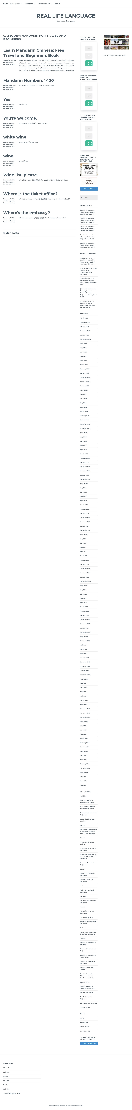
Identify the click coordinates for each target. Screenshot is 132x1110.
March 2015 (84, 738)
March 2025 (84, 365)
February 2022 (84, 509)
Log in (82, 1018)
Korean (82, 907)
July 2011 (83, 776)
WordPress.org (85, 1031)
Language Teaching (86, 917)
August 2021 (84, 534)
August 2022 (84, 483)
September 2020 (85, 581)
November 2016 (85, 666)
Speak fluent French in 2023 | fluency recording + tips (88, 282)
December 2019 (85, 619)
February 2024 (85, 415)
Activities (83, 796)
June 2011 (83, 781)
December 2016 (85, 662)
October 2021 (84, 526)
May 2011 (83, 785)
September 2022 (85, 479)
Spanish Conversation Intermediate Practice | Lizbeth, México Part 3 (87, 212)
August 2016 (84, 679)
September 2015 (85, 717)
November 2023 (85, 428)
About (57, 4)
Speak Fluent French (86, 992)
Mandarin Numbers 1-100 (28, 80)
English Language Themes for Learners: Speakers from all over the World (88, 831)
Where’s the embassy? (26, 212)
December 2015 (85, 709)
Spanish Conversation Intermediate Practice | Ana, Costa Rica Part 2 (87, 245)
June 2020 (83, 594)
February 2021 (84, 560)
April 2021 (83, 551)
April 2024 (83, 407)
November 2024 (85, 382)
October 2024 (84, 386)
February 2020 (85, 611)
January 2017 (84, 658)
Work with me (44, 4)
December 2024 (85, 377)
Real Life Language (66, 16)
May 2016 (83, 692)
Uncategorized (85, 1007)
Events (5, 1085)
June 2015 (83, 730)
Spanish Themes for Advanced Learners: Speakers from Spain (87, 976)
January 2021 (84, 564)
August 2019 (84, 636)
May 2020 (83, 598)
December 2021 (85, 517)
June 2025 (83, 352)
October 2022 (84, 475)
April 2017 (83, 645)
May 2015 (83, 734)
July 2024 (83, 394)
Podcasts (29, 4)
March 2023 (84, 454)
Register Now (90, 63)
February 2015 (84, 743)
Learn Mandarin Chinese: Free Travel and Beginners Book (33, 53)
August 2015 (84, 721)
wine (8, 156)
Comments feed (85, 1026)
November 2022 (85, 471)
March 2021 (83, 556)
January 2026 (84, 326)
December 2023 (85, 424)
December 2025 (85, 331)
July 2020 (83, 590)
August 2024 (84, 390)
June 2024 (83, 398)
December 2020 (85, 568)
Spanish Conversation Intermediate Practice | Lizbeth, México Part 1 (87, 228)
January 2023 (84, 462)
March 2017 (84, 649)
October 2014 (84, 747)
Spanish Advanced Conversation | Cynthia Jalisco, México (87, 305)
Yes (6, 99)
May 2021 (83, 547)
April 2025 (83, 360)
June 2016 (83, 687)
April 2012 (83, 760)
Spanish (82, 938)
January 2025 (84, 373)
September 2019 (85, 632)
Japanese (83, 896)
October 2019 (84, 628)
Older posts (11, 232)
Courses (6, 1080)
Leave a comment (8, 64)
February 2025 (85, 369)
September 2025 (85, 339)
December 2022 (85, 466)
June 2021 (83, 543)
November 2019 (85, 624)
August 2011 (84, 772)
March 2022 (84, 505)
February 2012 (84, 764)
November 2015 (85, 713)
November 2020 (85, 573)
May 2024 (83, 403)
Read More (70, 70)
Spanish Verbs (84, 982)
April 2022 (83, 500)
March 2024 (84, 411)
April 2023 (83, 449)
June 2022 (83, 492)
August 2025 (84, 343)
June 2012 (83, 755)
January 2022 (84, 513)
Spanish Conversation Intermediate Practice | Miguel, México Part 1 (87, 237)
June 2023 (83, 441)
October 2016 (84, 670)
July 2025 (83, 348)
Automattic (80, 1105)
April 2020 (83, 602)
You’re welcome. (20, 118)
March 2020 (84, 607)
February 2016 (84, 704)
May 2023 (83, 445)
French (82, 838)
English (82, 825)
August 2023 (84, 432)
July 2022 (83, 488)
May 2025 (83, 356)
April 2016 (83, 696)
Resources (15, 4)
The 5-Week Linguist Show (88, 1003)
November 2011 (85, 768)
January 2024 (84, 420)
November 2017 (85, 641)
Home (5, 4)
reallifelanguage (8, 62)
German (82, 869)
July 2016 (83, 683)
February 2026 (85, 322)
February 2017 (84, 653)
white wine (14, 137)
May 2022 (83, 496)
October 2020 (84, 577)
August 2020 (84, 585)
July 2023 (83, 437)
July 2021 (83, 539)
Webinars (6, 1076)
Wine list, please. (20, 175)
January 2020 (84, 615)
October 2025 (84, 335)
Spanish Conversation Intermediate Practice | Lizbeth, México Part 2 (87, 220)
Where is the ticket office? (30, 193)
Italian (82, 886)
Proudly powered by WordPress (57, 1105)
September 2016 (85, 675)
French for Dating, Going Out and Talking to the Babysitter (88, 856)
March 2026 (84, 318)
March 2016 (84, 700)
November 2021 (85, 522)
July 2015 (83, 726)
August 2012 (84, 751)
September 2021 (85, 530)
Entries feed (84, 1022)
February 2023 (85, 458)
